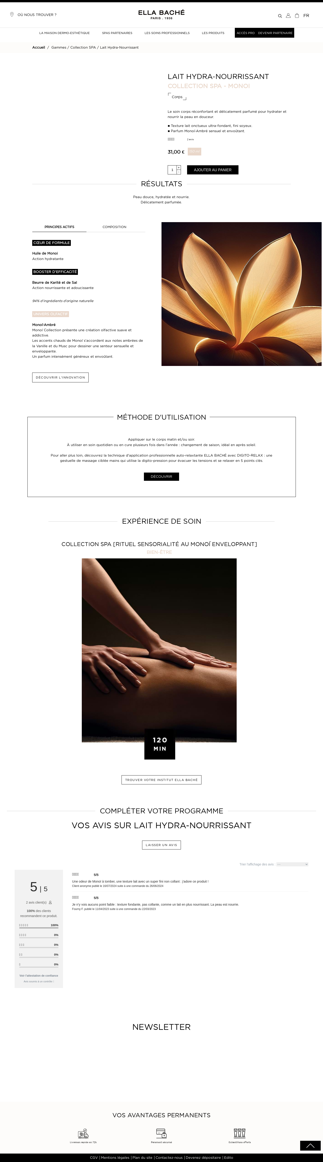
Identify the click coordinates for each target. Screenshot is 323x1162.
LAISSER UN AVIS (161, 845)
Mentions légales (115, 1157)
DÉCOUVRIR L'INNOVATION (60, 377)
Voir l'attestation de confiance (38, 975)
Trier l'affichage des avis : (273, 864)
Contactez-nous (169, 1157)
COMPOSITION (114, 227)
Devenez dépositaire (203, 1157)
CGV (94, 1157)
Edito (228, 1157)
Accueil (38, 47)
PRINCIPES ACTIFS (59, 227)
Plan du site (142, 1157)
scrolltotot (310, 1146)
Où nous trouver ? (33, 14)
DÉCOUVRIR (161, 476)
